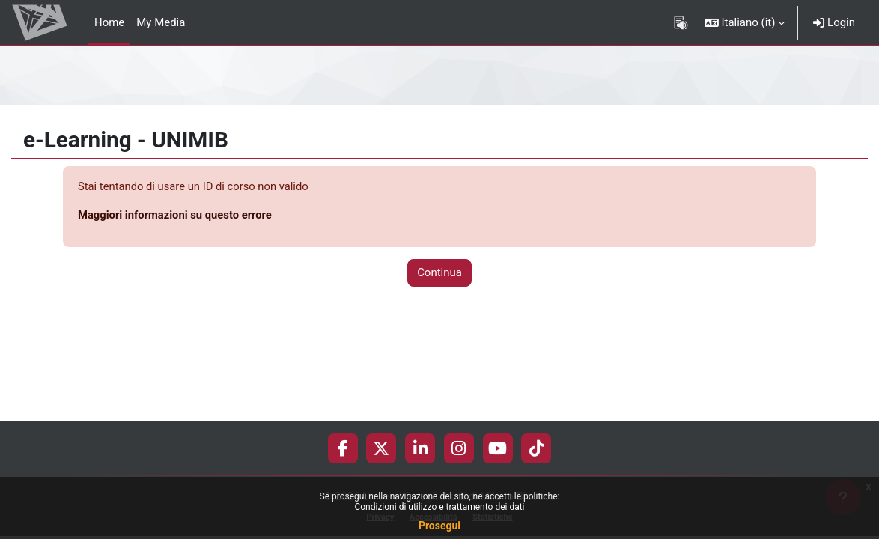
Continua (439, 273)
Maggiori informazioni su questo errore (176, 215)
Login (834, 22)
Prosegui (439, 526)
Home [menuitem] (109, 22)
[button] (745, 22)
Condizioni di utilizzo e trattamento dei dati (439, 507)
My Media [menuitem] (160, 22)
